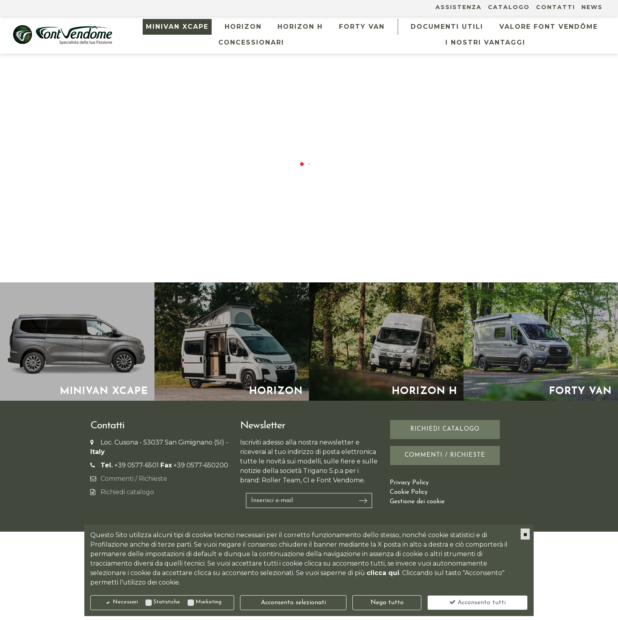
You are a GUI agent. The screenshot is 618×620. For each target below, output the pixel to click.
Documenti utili (447, 26)
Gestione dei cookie (417, 502)
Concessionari (251, 42)
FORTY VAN (362, 26)
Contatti (555, 7)
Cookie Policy (409, 492)
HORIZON (243, 26)
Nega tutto (387, 602)
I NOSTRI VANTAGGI (485, 42)
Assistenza (459, 7)
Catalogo (509, 7)
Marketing (208, 602)
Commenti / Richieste (134, 478)
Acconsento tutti (477, 602)
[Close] (525, 534)
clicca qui (383, 573)
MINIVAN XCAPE (177, 26)
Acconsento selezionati (293, 602)
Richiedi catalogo (127, 492)
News (592, 7)
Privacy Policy (409, 483)
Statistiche (166, 602)
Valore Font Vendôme (548, 26)
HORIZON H (300, 26)
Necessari (125, 602)
